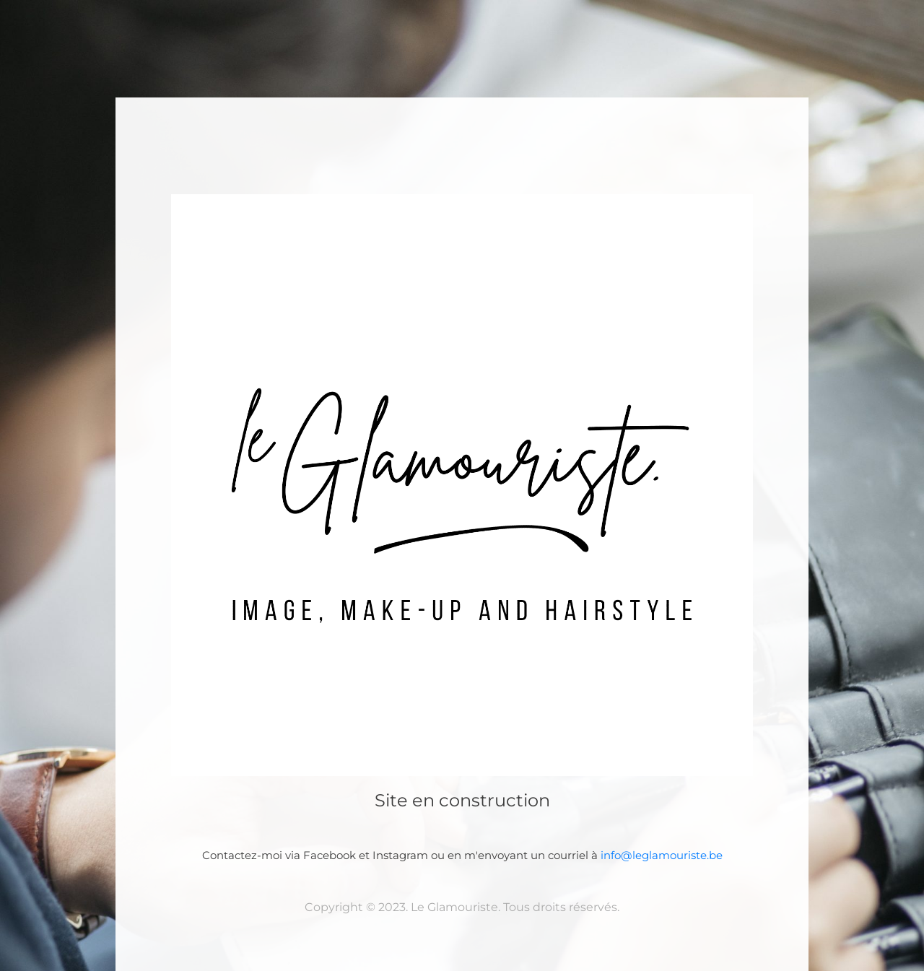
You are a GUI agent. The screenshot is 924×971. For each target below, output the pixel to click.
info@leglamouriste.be (662, 855)
